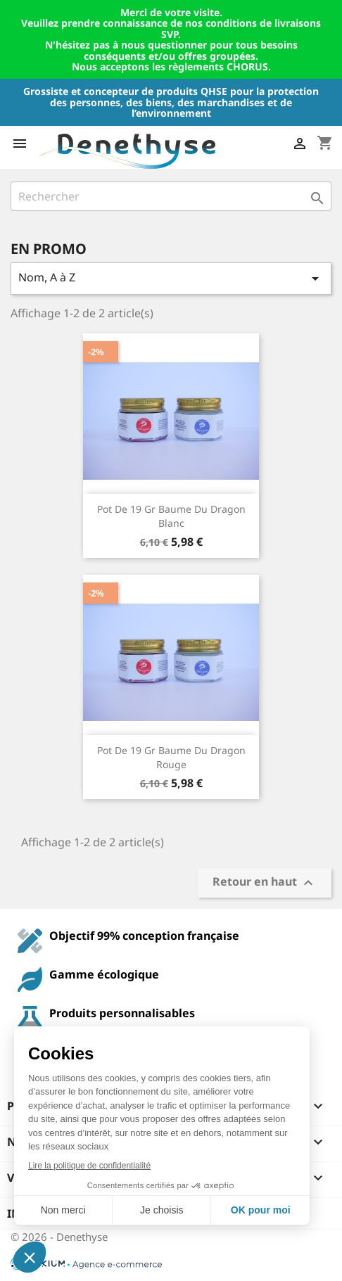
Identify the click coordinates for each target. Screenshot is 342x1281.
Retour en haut (265, 882)
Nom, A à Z (171, 278)
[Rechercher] (171, 196)
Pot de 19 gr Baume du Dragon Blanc (171, 516)
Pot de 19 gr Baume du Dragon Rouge (171, 757)
